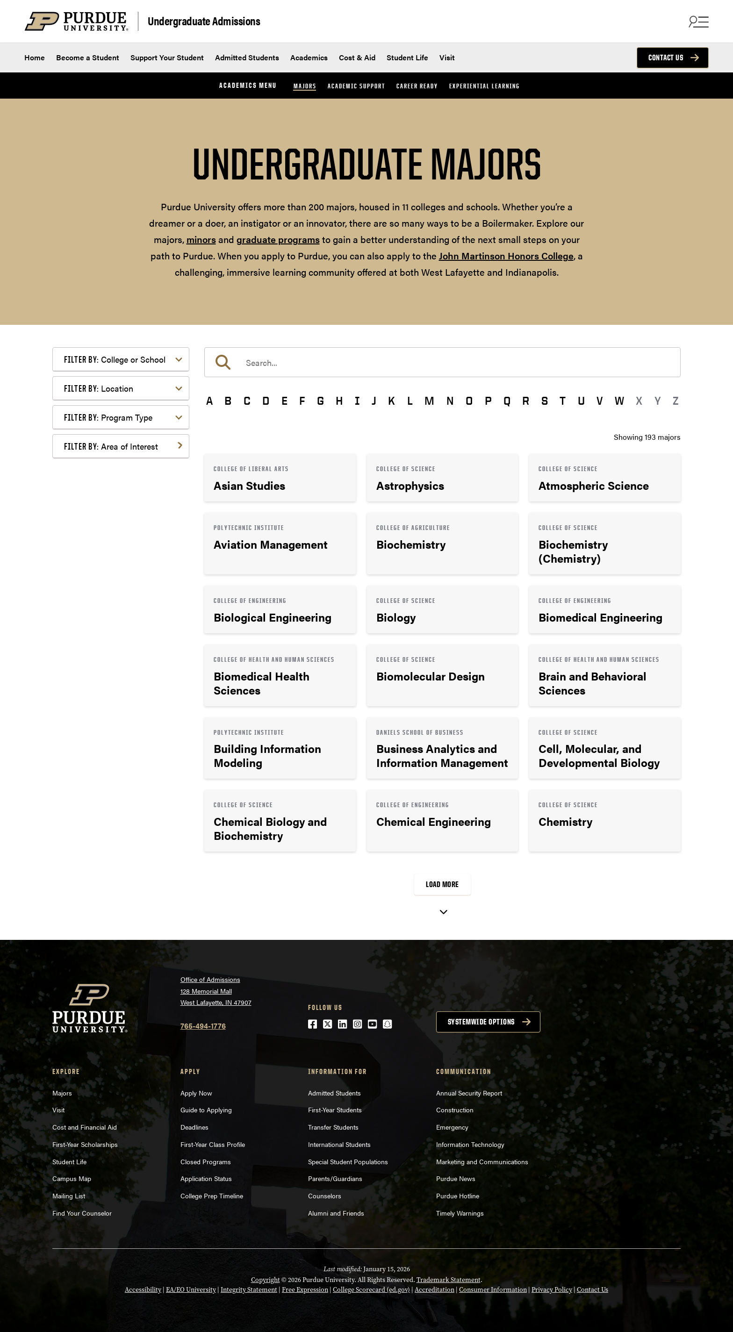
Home (34, 57)
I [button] (357, 400)
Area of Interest (111, 446)
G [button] (320, 400)
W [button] (619, 400)
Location (98, 388)
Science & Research (111, 682)
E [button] (284, 400)
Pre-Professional (106, 641)
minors (201, 239)
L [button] (410, 400)
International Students (339, 1144)
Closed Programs (205, 1161)
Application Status (206, 1178)
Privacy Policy (552, 1289)
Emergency (452, 1126)
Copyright (265, 1279)
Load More (442, 884)
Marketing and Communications (482, 1161)
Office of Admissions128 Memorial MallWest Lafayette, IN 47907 (216, 990)
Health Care (98, 570)
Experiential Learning (484, 86)
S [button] (544, 400)
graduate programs (278, 239)
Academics (309, 57)
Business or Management (121, 499)
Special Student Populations (348, 1161)
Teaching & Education (115, 697)
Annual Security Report (469, 1092)
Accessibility (143, 1289)
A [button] (209, 400)
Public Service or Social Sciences (118, 662)
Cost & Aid (357, 57)
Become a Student (87, 57)
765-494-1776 (203, 1025)
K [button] (391, 400)
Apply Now (196, 1092)
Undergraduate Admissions (204, 20)
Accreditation (434, 1289)
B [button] (227, 400)
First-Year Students (335, 1109)
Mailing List (68, 1195)
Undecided (96, 712)
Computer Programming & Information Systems (123, 519)
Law (86, 585)
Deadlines (194, 1126)
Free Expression (305, 1289)
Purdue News (455, 1178)
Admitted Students (247, 57)
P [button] (488, 400)
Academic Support (356, 86)
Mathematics (100, 626)
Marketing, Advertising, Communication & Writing (122, 605)
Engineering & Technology (122, 540)
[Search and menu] (697, 21)
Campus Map (71, 1178)
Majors (305, 86)
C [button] (247, 400)
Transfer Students (333, 1126)
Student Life (407, 57)
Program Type (108, 417)
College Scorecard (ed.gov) (371, 1289)
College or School (114, 359)
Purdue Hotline (457, 1195)
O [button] (469, 400)
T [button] (563, 400)
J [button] (374, 400)
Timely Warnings (460, 1212)
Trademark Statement (449, 1279)
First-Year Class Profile (212, 1144)
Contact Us (665, 57)
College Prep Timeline (211, 1195)
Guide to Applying (206, 1109)
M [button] (429, 400)
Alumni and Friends (336, 1212)
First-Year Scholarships (85, 1144)
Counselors (324, 1195)
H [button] (339, 400)
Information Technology (470, 1144)
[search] (442, 362)
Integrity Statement (249, 1289)
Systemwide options (481, 1021)
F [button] (302, 400)
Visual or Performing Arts (121, 727)
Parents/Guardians (335, 1178)
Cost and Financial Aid (84, 1126)
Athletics (93, 484)
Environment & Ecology (118, 555)
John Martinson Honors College (506, 255)
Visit (447, 57)
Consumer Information (493, 1289)
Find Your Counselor (82, 1212)
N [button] (450, 400)
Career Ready (417, 86)
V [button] (599, 400)
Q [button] (506, 400)
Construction (455, 1109)
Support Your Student (167, 57)
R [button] (525, 400)
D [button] (265, 400)
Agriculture (97, 469)
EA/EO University (191, 1289)
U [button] (581, 400)
